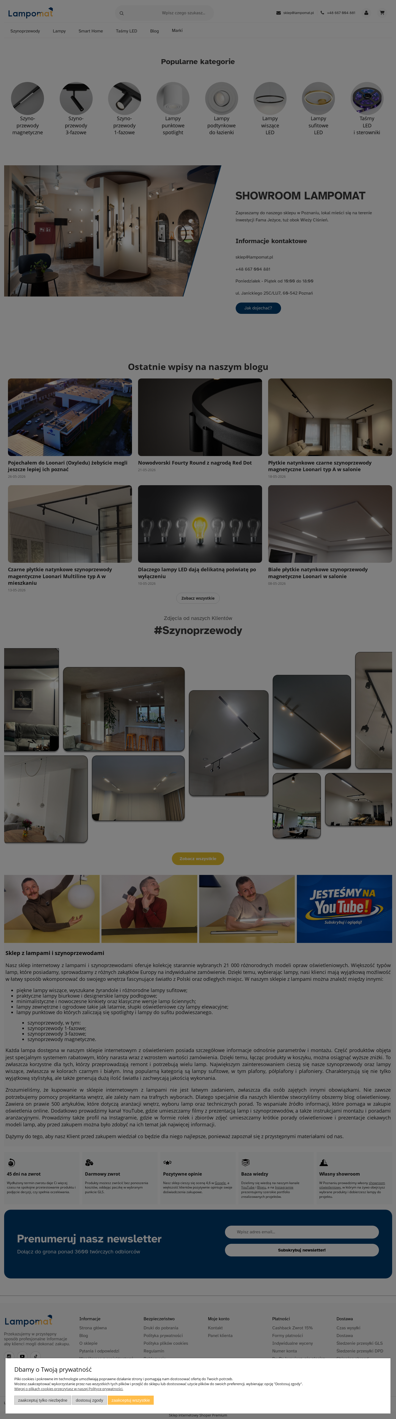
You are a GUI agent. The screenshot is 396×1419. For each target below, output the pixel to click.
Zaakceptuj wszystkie (131, 1400)
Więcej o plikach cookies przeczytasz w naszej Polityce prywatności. (68, 1388)
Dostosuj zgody (89, 1400)
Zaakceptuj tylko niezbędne (42, 1400)
